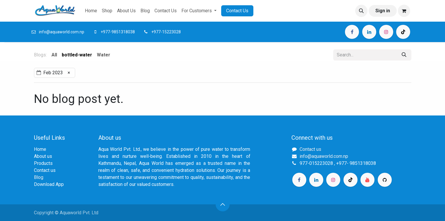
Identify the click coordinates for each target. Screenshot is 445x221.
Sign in (382, 10)
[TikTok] (403, 32)
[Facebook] (352, 32)
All (54, 55)
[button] (361, 11)
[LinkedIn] (369, 32)
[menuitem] (91, 11)
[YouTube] (367, 180)
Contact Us (237, 10)
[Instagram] (386, 32)
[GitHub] (385, 180)
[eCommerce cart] (404, 11)
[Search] (404, 55)
